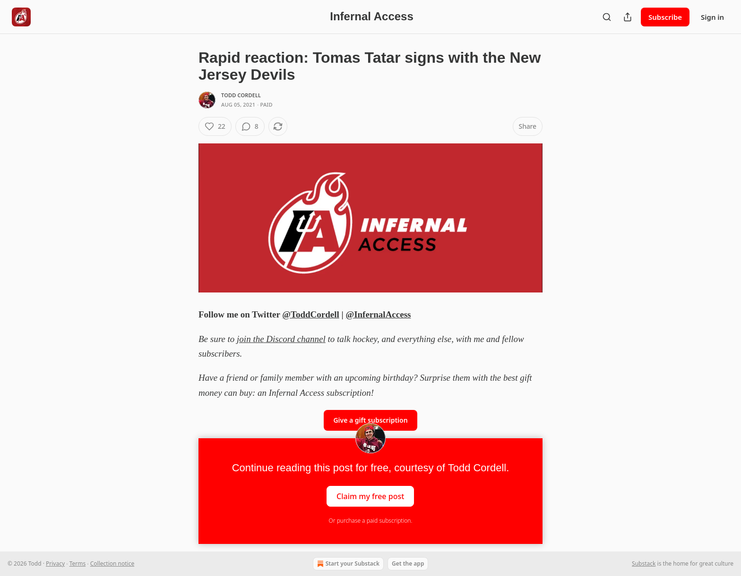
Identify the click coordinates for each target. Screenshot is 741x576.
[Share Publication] (627, 17)
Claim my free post (370, 496)
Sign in (712, 17)
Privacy (55, 563)
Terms (77, 563)
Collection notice (112, 563)
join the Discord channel (281, 339)
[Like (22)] (215, 126)
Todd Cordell (241, 95)
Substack (643, 563)
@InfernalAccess (378, 314)
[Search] (606, 17)
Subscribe (665, 17)
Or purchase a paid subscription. (371, 521)
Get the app (408, 563)
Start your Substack (347, 564)
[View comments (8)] (250, 126)
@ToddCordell (310, 314)
